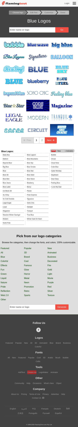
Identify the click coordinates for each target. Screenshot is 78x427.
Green (4, 274)
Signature (30, 199)
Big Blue (6, 167)
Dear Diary (55, 179)
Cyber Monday (56, 171)
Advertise (55, 394)
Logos (39, 337)
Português (31, 413)
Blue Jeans (7, 183)
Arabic (50, 358)
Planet (29, 191)
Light (49, 274)
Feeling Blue (55, 183)
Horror (27, 274)
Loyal (5, 207)
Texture (50, 295)
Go (61, 30)
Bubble (53, 155)
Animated (51, 252)
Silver (50, 291)
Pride (3, 287)
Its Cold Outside (8, 199)
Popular (27, 248)
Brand (27, 257)
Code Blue (54, 167)
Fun (2, 270)
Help (28, 383)
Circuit (53, 159)
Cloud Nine (55, 163)
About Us (15, 394)
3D (25, 252)
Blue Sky (30, 163)
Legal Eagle (7, 203)
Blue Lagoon (31, 155)
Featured (5, 248)
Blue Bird (6, 179)
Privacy (46, 394)
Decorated (52, 261)
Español (57, 413)
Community (19, 383)
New (49, 248)
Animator (54, 372)
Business (51, 257)
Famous (28, 265)
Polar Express (32, 195)
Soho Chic (30, 203)
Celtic (38, 361)
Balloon (5, 159)
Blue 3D (6, 175)
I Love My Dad (56, 187)
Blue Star (30, 171)
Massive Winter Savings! (11, 215)
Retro (26, 291)
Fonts (39, 352)
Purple (50, 282)
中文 (33, 409)
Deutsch (56, 409)
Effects (4, 265)
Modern (5, 219)
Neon (26, 282)
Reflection (5, 291)
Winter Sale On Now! (34, 219)
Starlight (30, 207)
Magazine (6, 211)
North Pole (6, 223)
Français (44, 409)
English (11, 409)
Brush (57, 358)
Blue (4, 171)
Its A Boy (6, 195)
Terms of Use (34, 394)
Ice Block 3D (7, 191)
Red (49, 287)
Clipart (58, 383)
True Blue (30, 215)
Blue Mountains (32, 159)
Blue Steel (30, 175)
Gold (49, 270)
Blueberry (30, 183)
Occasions (37, 383)
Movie (50, 278)
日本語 (19, 413)
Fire (49, 265)
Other (3, 299)
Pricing (24, 394)
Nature (4, 282)
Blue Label (6, 187)
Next (51, 140)
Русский (45, 413)
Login (66, 3)
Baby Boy (6, 155)
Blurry (29, 187)
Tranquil (30, 211)
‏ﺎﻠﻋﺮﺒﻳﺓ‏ (23, 409)
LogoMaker (43, 372)
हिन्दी (67, 409)
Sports (27, 295)
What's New (49, 383)
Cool (26, 261)
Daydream (54, 175)
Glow (26, 270)
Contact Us (38, 398)
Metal (26, 278)
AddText (21, 372)
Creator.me (31, 372)
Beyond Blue (7, 163)
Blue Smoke (31, 167)
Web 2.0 (5, 295)
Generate (61, 307)
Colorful (4, 261)
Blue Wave (31, 179)
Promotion (29, 287)
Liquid (3, 278)
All (2, 252)
